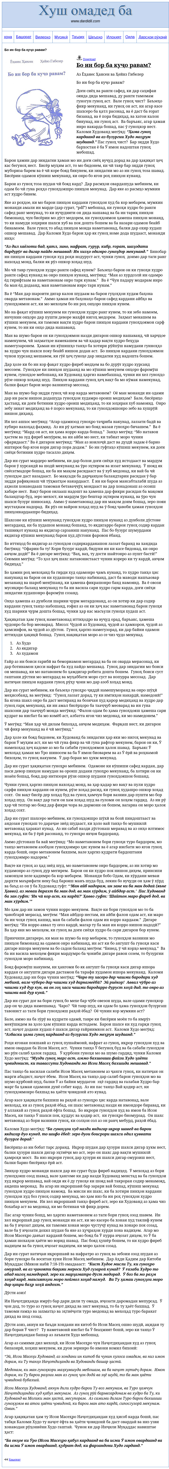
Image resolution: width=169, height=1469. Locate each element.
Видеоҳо (42, 37)
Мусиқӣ (61, 37)
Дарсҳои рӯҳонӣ (153, 37)
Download (89, 59)
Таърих (78, 37)
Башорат (23, 37)
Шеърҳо (95, 37)
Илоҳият (113, 37)
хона (8, 37)
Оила (130, 37)
